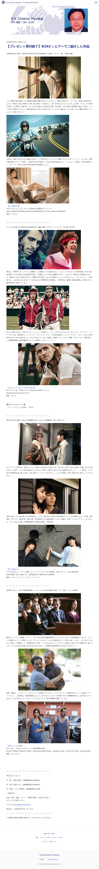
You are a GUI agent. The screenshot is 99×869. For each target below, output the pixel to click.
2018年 (48, 837)
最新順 (53, 833)
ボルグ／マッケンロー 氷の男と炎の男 (21, 387)
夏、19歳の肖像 (13, 206)
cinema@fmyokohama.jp (22, 805)
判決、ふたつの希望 (15, 746)
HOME (41, 859)
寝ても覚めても (13, 569)
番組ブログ (52, 841)
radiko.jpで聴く (53, 859)
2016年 (60, 837)
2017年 (54, 837)
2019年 (42, 837)
